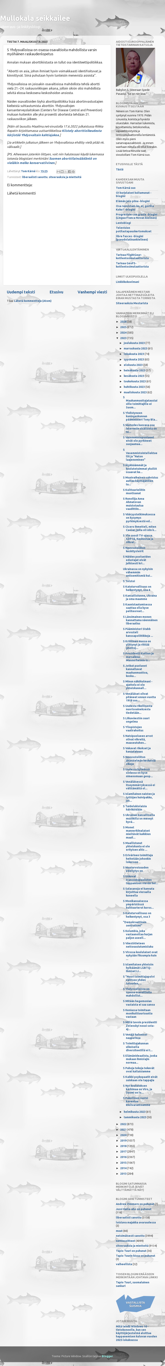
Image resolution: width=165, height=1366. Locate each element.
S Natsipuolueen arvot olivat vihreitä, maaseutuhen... (138, 739)
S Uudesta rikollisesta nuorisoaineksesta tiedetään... (137, 709)
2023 (123, 338)
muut (119, 1230)
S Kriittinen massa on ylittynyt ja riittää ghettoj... (137, 645)
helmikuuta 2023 (135, 1111)
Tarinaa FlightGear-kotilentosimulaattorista (132, 256)
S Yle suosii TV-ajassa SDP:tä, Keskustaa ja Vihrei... (138, 539)
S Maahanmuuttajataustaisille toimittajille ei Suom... (140, 402)
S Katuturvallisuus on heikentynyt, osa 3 (137, 915)
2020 (123, 1135)
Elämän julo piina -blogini (133, 201)
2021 (123, 1129)
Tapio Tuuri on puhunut (131, 1250)
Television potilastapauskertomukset (133, 229)
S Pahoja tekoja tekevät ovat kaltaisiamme (138, 1070)
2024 (123, 332)
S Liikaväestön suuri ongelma (136, 720)
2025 (123, 327)
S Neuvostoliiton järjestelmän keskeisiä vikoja (139, 760)
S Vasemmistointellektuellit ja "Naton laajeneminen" (140, 454)
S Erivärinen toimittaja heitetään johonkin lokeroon (138, 859)
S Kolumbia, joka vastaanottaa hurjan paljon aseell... (137, 934)
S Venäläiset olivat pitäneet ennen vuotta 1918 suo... (139, 697)
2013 (123, 1173)
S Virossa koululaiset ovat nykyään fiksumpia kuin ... (140, 956)
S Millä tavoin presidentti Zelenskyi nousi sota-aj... (140, 1026)
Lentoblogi (123, 222)
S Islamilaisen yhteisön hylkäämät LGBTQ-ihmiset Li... (138, 968)
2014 (123, 1168)
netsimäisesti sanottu (130, 1235)
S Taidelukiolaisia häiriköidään (135, 808)
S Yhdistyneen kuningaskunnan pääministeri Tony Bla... (140, 416)
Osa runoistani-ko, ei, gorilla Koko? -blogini (135, 207)
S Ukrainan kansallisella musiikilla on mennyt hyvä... (139, 818)
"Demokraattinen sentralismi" (134, 924)
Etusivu (56, 292)
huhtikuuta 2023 (134, 386)
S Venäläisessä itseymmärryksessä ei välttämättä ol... (139, 785)
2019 (123, 1140)
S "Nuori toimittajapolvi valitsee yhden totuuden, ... (139, 980)
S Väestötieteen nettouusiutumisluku (138, 945)
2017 (123, 1151)
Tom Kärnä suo (126, 187)
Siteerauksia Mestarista (132, 303)
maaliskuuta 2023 (135, 392)
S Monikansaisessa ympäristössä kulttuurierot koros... (138, 904)
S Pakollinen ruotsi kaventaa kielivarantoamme (136, 1101)
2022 (123, 1124)
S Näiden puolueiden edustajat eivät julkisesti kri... (137, 560)
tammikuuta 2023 (135, 1117)
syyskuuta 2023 (134, 359)
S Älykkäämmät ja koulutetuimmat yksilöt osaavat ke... (140, 469)
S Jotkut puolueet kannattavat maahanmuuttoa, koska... (135, 671)
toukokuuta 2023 (135, 381)
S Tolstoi (129, 581)
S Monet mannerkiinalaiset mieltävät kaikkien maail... (137, 832)
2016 (123, 1157)
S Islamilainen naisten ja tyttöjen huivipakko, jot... (139, 797)
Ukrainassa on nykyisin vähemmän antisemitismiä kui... (138, 572)
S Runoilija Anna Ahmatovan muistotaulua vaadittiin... (133, 503)
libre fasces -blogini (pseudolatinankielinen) (132, 238)
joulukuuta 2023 (134, 343)
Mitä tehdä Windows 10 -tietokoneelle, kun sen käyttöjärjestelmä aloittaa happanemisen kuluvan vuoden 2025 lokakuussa (136, 1333)
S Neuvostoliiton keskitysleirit (134, 549)
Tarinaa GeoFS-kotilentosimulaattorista (132, 265)
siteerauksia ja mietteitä (65, 177)
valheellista (124, 1264)
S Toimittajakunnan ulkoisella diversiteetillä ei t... (138, 1047)
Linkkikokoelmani (127, 281)
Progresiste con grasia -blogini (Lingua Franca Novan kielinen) (136, 216)
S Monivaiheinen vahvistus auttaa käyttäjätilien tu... (140, 481)
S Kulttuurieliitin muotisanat (134, 491)
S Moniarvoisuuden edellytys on (135, 869)
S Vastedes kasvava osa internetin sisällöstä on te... (140, 428)
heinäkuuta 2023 (135, 370)
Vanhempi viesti (92, 292)
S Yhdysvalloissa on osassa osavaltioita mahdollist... (137, 992)
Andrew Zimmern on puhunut (135, 1204)
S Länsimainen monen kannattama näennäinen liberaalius (140, 620)
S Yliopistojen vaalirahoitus (133, 729)
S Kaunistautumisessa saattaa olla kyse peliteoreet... (137, 608)
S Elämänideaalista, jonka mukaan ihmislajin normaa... (140, 1059)
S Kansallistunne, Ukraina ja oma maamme (140, 597)
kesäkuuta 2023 (134, 375)
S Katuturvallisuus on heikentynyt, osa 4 (137, 588)
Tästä (119, 169)
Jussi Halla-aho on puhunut (133, 1209)
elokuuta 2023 (133, 364)
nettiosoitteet (125, 1240)
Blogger (107, 1356)
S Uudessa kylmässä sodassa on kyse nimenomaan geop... (138, 773)
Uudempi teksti (21, 292)
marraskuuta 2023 (136, 348)
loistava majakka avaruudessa (136, 1222)
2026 (123, 321)
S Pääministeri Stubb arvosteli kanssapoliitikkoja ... (138, 632)
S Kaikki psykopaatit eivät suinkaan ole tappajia (140, 1078)
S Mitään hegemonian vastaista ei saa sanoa (139, 1003)
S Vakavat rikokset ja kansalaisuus (137, 750)
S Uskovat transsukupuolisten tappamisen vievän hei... (140, 880)
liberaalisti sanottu (35, 177)
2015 (123, 1162)
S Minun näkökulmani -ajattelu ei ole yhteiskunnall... (137, 685)
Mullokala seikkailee (35, 18)
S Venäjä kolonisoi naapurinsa (135, 1036)
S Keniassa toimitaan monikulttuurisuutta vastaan (137, 1014)
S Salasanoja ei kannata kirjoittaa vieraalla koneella (138, 892)
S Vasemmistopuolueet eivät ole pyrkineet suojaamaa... (138, 441)
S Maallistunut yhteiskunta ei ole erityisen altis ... (136, 846)
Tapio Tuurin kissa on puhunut (135, 1255)
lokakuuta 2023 (134, 354)
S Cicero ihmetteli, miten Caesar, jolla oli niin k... (139, 528)
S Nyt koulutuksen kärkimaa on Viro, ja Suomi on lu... (137, 1089)
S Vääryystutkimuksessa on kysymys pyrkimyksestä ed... (139, 518)
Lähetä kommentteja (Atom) (32, 300)
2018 (123, 1146)
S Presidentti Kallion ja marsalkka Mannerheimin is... (138, 657)
